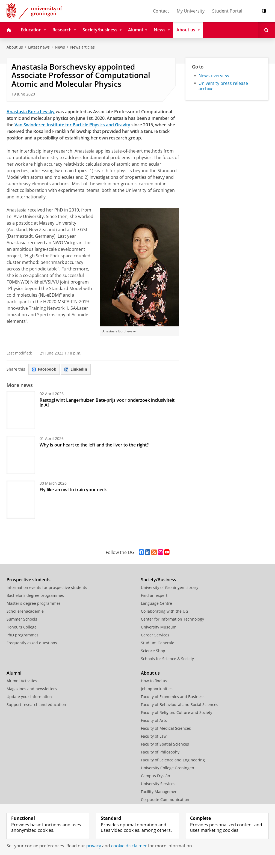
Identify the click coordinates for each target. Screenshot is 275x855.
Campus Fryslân (155, 775)
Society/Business (158, 579)
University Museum (158, 627)
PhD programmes (23, 634)
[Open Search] (266, 30)
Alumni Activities (22, 680)
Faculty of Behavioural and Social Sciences (179, 704)
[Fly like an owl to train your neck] (21, 500)
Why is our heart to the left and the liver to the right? (94, 445)
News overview (214, 76)
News (60, 47)
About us (15, 47)
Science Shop (153, 650)
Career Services (155, 634)
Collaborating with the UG (164, 611)
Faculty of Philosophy (160, 752)
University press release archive (223, 86)
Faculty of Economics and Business (173, 696)
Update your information (29, 696)
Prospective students (29, 579)
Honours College (22, 627)
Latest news (39, 47)
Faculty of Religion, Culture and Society (176, 712)
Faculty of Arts (154, 720)
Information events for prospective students (47, 587)
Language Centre (156, 603)
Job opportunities (157, 688)
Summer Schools (22, 619)
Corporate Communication (165, 799)
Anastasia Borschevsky (31, 112)
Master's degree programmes (34, 603)
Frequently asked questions (32, 642)
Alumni (14, 673)
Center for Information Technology (172, 619)
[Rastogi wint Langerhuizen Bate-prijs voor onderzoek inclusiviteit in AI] (21, 410)
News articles (82, 47)
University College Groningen (167, 767)
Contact (161, 11)
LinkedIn (75, 369)
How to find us (154, 680)
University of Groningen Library (169, 587)
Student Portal (227, 11)
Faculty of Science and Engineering (173, 759)
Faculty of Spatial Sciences (165, 744)
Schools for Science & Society (167, 658)
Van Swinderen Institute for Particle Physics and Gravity (72, 125)
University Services (158, 783)
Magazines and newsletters (32, 688)
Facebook (44, 369)
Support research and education (36, 704)
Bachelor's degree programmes (35, 595)
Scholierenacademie (25, 611)
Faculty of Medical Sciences (166, 728)
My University (191, 11)
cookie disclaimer (129, 846)
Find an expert (154, 595)
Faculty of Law (154, 736)
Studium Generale (157, 642)
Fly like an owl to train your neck (73, 490)
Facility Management (160, 791)
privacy (93, 846)
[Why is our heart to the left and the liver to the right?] (21, 455)
